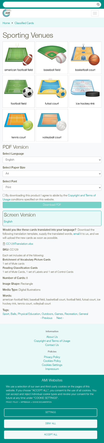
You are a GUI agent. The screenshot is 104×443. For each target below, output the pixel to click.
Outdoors (47, 314)
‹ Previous (46, 318)
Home (6, 23)
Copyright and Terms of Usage (52, 341)
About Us (52, 337)
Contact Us (52, 345)
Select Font (10, 181)
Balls (13, 314)
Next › (60, 318)
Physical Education (29, 314)
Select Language (13, 153)
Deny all (50, 423)
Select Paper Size (14, 167)
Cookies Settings (52, 365)
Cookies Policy (52, 361)
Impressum (52, 369)
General (83, 314)
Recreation (71, 314)
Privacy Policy (52, 357)
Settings (50, 412)
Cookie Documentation (41, 402)
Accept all (50, 435)
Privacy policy (12, 402)
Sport (6, 314)
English (8, 221)
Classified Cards (24, 23)
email (76, 234)
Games (59, 314)
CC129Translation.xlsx (19, 244)
